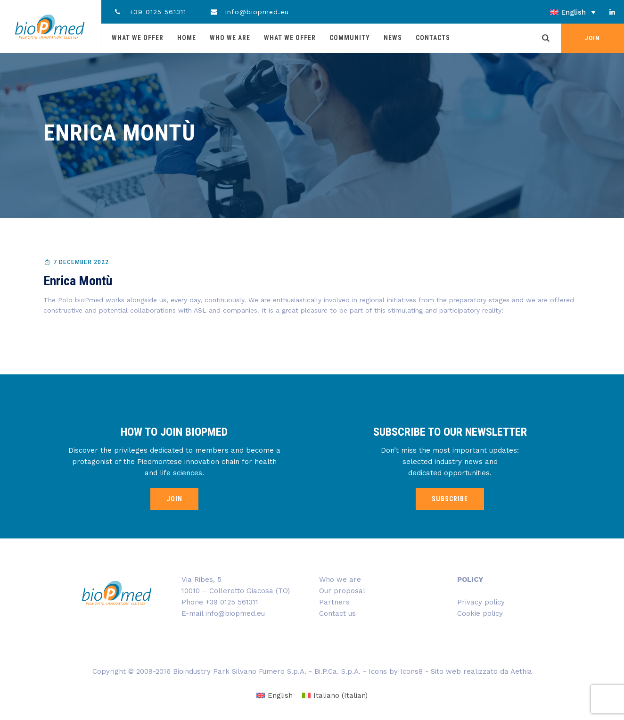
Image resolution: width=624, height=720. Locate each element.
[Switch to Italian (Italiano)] (334, 695)
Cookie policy (480, 613)
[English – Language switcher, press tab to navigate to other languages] (546, 12)
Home (186, 37)
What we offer (138, 37)
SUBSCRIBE (450, 499)
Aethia (521, 671)
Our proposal (342, 591)
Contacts (433, 37)
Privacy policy (481, 602)
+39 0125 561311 (149, 12)
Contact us (337, 613)
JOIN (592, 37)
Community (349, 37)
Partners (334, 602)
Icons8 (411, 671)
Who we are (230, 37)
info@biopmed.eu (249, 12)
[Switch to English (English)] (274, 695)
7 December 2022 (81, 262)
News (393, 37)
